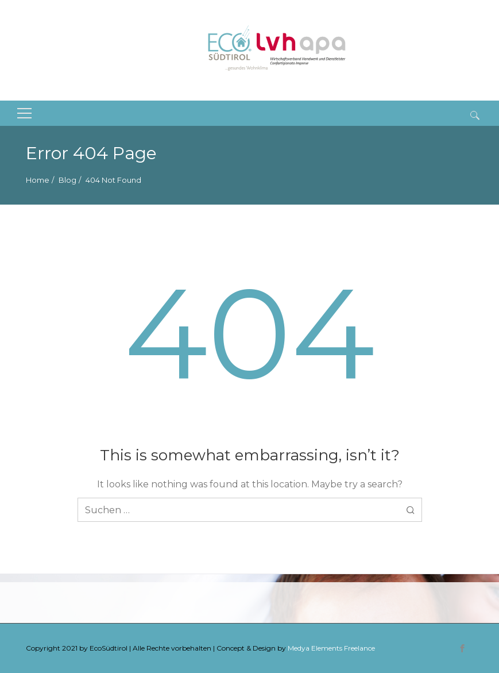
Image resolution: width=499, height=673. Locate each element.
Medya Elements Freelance (331, 648)
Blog (67, 179)
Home (37, 179)
